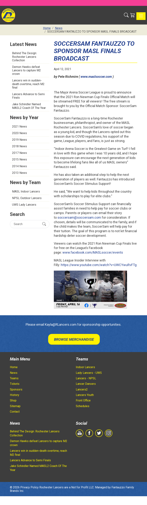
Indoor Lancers (85, 367)
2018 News (19, 146)
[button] (126, 15)
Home (14, 367)
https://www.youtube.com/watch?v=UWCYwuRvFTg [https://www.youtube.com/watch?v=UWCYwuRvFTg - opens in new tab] (99, 265)
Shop (13, 400)
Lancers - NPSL (86, 378)
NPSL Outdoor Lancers (27, 198)
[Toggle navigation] (141, 16)
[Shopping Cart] (132, 15)
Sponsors (16, 389)
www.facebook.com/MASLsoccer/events (92, 252)
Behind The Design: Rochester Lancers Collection (24, 56)
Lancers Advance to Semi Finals (28, 95)
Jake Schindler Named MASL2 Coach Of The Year (29, 105)
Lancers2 (82, 389)
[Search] (26, 224)
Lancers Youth (85, 395)
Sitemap (15, 406)
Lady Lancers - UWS (89, 373)
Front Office (83, 400)
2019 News (19, 139)
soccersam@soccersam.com (79, 217)
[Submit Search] (44, 224)
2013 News (19, 173)
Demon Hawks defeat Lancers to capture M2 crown (26, 70)
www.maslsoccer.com (96, 76)
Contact (15, 411)
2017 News (19, 153)
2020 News (19, 133)
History (14, 395)
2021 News (19, 126)
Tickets (14, 384)
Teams (14, 378)
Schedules (82, 406)
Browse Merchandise (74, 339)
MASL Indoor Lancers (26, 191)
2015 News (19, 159)
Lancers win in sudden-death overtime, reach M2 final (28, 84)
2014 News (19, 166)
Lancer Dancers (86, 384)
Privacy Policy (29, 487)
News (13, 373)
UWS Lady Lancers (24, 204)
